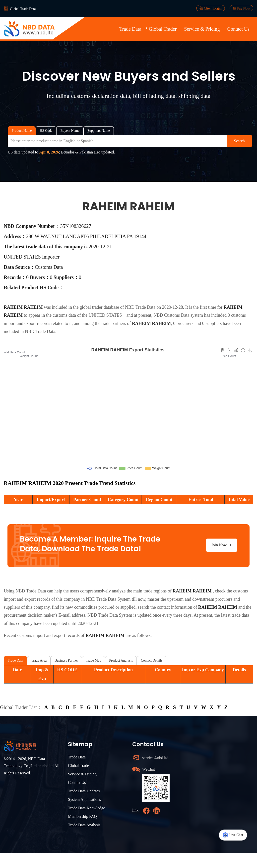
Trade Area (39, 660)
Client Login (210, 8)
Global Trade (78, 765)
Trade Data (130, 29)
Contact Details (151, 660)
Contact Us (238, 29)
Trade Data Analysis (84, 825)
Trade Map (93, 660)
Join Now (221, 545)
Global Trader (163, 29)
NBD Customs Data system (178, 315)
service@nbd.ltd (155, 758)
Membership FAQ (82, 816)
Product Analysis (121, 660)
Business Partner (66, 660)
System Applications (84, 799)
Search (239, 141)
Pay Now (241, 8)
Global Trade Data (23, 9)
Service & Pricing (202, 29)
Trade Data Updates (84, 791)
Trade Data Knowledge (86, 808)
